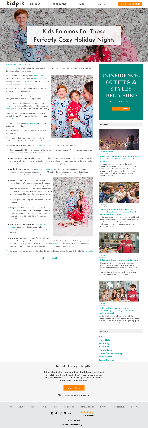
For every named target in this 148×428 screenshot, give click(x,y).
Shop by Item (59, 4)
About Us (22, 407)
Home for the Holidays (14, 64)
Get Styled (74, 387)
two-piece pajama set (44, 169)
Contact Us (69, 407)
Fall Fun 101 (105, 356)
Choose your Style (130, 4)
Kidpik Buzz (105, 350)
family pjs (25, 81)
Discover (135, 407)
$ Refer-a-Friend (87, 407)
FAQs (81, 4)
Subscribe (35, 4)
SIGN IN (101, 4)
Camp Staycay (107, 360)
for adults (57, 141)
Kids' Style (26, 64)
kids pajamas (11, 108)
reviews (56, 243)
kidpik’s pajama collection (43, 145)
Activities (104, 346)
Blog (33, 407)
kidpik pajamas (16, 210)
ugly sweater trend (41, 78)
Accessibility (119, 407)
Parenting (104, 343)
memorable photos (13, 119)
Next (54, 258)
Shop (10, 407)
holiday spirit (39, 75)
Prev (45, 258)
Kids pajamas (11, 68)
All (100, 336)
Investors (104, 407)
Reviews (45, 407)
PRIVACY (77, 420)
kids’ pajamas (31, 123)
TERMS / (71, 420)
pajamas (41, 163)
